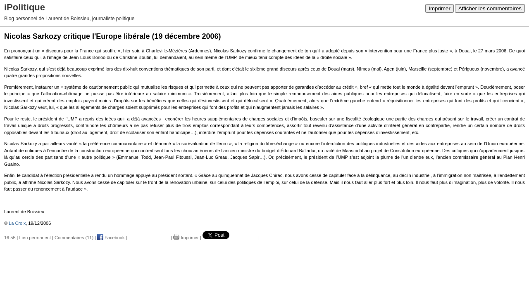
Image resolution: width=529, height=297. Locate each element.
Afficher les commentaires (490, 8)
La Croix (17, 223)
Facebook (110, 237)
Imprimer (439, 8)
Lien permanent (35, 237)
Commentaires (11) (74, 237)
